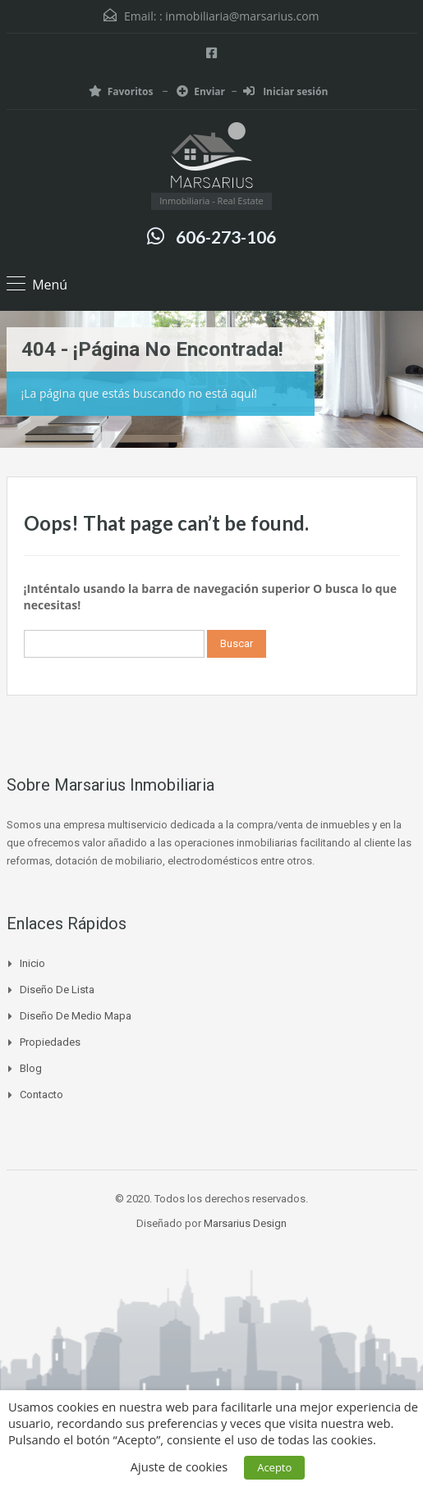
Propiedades (50, 1042)
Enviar (201, 91)
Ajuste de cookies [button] (179, 1466)
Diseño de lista (57, 989)
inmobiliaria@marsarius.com (242, 16)
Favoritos (122, 91)
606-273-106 (226, 236)
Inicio (32, 963)
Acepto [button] (274, 1467)
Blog (31, 1068)
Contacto (41, 1094)
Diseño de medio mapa (75, 1016)
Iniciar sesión (285, 91)
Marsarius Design (245, 1223)
